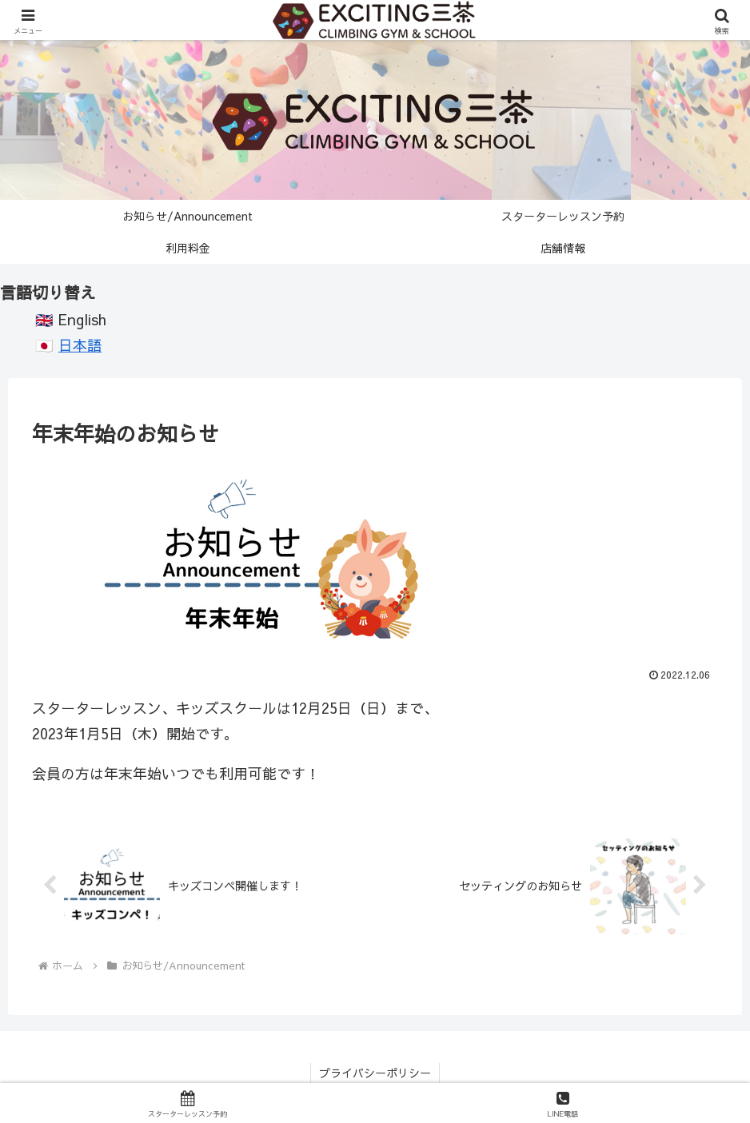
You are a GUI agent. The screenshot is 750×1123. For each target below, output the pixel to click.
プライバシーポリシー (375, 1073)
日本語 (80, 345)
